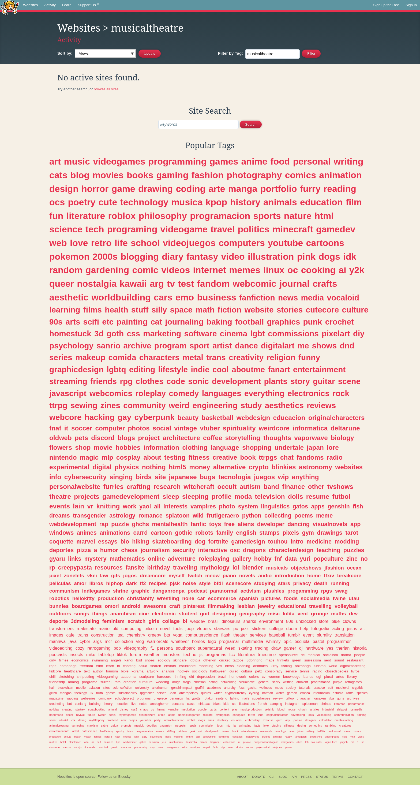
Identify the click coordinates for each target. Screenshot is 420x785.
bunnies (59, 606)
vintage (185, 428)
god (204, 613)
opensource (288, 655)
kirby (275, 666)
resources (108, 567)
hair (52, 688)
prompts (126, 725)
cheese (127, 736)
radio (335, 457)
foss (242, 688)
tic (363, 742)
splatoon (178, 515)
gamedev (335, 229)
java (73, 641)
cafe (70, 635)
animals (280, 202)
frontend (112, 720)
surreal (105, 682)
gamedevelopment (130, 496)
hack (117, 736)
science (65, 229)
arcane (204, 742)
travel (223, 229)
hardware (315, 648)
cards (212, 709)
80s (289, 621)
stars (284, 583)
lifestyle (173, 369)
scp (198, 736)
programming (177, 161)
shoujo (67, 736)
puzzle (120, 524)
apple (171, 714)
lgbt (257, 333)
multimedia (252, 641)
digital (102, 467)
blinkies (284, 467)
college (276, 628)
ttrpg (58, 405)
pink (306, 256)
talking (234, 698)
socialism (330, 655)
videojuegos (189, 243)
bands (308, 677)
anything (305, 477)
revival (80, 714)
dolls (295, 496)
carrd (140, 532)
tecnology (280, 731)
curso (234, 671)
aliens (246, 524)
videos (175, 270)
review (278, 698)
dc (303, 655)
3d (99, 333)
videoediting (60, 648)
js (200, 654)
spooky (120, 731)
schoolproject (124, 698)
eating (213, 682)
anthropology (188, 693)
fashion (208, 175)
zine (352, 558)
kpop (216, 202)
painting (132, 321)
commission (206, 725)
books (140, 175)
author (98, 671)
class (190, 704)
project (149, 437)
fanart (279, 369)
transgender (89, 515)
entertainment (319, 369)
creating (67, 709)
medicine (319, 541)
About (242, 777)
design (63, 189)
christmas (54, 747)
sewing (84, 405)
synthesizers (147, 714)
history (245, 202)
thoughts (277, 437)
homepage (68, 666)
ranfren (53, 742)
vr (90, 506)
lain (78, 506)
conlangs (237, 736)
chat (287, 457)
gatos (300, 506)
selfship (270, 709)
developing (156, 736)
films (92, 309)
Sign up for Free (386, 5)
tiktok (122, 654)
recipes (158, 583)
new (123, 720)
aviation (94, 688)
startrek (80, 709)
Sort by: (65, 53)
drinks (239, 747)
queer (61, 283)
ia (235, 725)
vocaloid (343, 297)
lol (235, 567)
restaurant (355, 660)
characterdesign (291, 550)
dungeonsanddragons (266, 742)
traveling (185, 567)
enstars (170, 666)
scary (276, 682)
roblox (122, 216)
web (58, 243)
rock (340, 393)
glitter (143, 742)
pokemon (69, 256)
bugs (207, 477)
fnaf (55, 428)
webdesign (253, 417)
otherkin (209, 660)
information (161, 447)
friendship (57, 682)
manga (242, 189)
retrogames (353, 682)
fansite (135, 567)
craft (174, 606)
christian (200, 682)
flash (225, 635)
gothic (183, 532)
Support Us (88, 5)
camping (276, 704)
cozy (80, 648)
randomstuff (334, 731)
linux (273, 270)
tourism (112, 671)
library (352, 677)
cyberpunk (154, 417)
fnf (278, 558)
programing (132, 229)
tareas (225, 731)
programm (55, 736)
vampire (173, 709)
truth (99, 693)
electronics (308, 393)
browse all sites (106, 89)
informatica (310, 428)
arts (73, 321)
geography (252, 613)
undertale (289, 447)
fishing (286, 666)
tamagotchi (301, 736)
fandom (213, 283)
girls (154, 621)
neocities (121, 704)
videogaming (107, 677)
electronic (164, 613)
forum (135, 654)
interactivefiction (174, 720)
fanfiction (257, 297)
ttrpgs (268, 457)
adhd (75, 731)
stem (230, 747)
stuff (139, 309)
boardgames (87, 606)
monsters (172, 654)
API (294, 777)
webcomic (254, 283)
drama (346, 655)
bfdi (218, 583)
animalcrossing (59, 725)
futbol (341, 496)
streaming (68, 381)
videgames (287, 742)
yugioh (344, 742)
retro (101, 243)
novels (247, 575)
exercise (268, 720)
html (323, 216)
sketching (66, 677)
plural (328, 677)
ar (93, 742)
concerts (178, 704)
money (199, 467)
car (201, 598)
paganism (166, 725)
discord (103, 437)
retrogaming (98, 648)
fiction (229, 309)
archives (353, 698)
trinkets (283, 660)
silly (159, 309)
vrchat (191, 720)
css (133, 333)
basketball (218, 417)
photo (227, 506)
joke (266, 725)
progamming (302, 591)
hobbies (127, 447)
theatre (60, 496)
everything (264, 393)
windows (61, 532)
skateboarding (172, 541)
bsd (139, 660)
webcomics (110, 393)
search (155, 666)
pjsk (175, 583)
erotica (305, 693)
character (303, 698)
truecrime (267, 654)
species (362, 693)
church (302, 709)
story (300, 381)
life (121, 243)
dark (131, 583)
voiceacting (324, 714)
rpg (126, 381)
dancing (298, 524)
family (224, 532)
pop (117, 648)
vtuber (210, 428)
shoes (150, 660)
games (223, 161)
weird (179, 405)
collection (124, 641)
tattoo (290, 698)
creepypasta (75, 567)
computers (242, 243)
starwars (222, 628)
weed (230, 648)
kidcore (55, 671)
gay (124, 417)
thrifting (180, 677)
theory (107, 704)
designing (224, 613)
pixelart (336, 333)
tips (118, 742)
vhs (219, 666)
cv (263, 677)
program (170, 345)
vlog (140, 641)
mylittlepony (96, 720)
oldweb (60, 437)
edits (185, 747)
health (116, 309)
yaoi (145, 506)
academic (214, 688)
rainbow (182, 731)
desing (301, 725)
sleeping (195, 496)
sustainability (127, 693)
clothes (150, 381)
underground (332, 736)
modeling (206, 666)
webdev (197, 621)
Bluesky (124, 777)
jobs (220, 725)
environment (271, 621)
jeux (164, 742)
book (248, 457)
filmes (63, 660)
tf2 (143, 583)
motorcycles (252, 736)
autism (249, 486)
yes (330, 648)
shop (83, 447)
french (262, 704)
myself (176, 575)
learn (110, 666)
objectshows (306, 568)
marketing (162, 333)
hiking (140, 541)
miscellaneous (249, 731)
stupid (206, 747)
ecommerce (222, 598)
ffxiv (329, 575)
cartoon (161, 532)
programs (144, 698)
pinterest (194, 606)
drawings (329, 532)
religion (281, 357)
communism (64, 591)
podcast (197, 591)
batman (267, 693)
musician (154, 742)
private (247, 742)
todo (86, 742)
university (142, 688)
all (157, 506)
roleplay (150, 393)
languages (221, 393)
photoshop (316, 736)
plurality (324, 635)
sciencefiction (122, 688)
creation (129, 682)
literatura (246, 654)
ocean (354, 568)
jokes (300, 731)
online (156, 558)
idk (349, 256)
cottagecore (172, 747)
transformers (61, 628)
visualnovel (247, 682)
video (233, 256)
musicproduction (251, 709)
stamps (269, 532)
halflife (321, 731)
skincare (179, 660)
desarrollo (191, 742)
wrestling (168, 598)
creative (224, 457)
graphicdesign (76, 369)
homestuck (70, 333)
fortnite (218, 541)
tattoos (238, 660)
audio (265, 575)
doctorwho (90, 747)
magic (89, 457)
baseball (277, 635)
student (188, 613)
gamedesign (248, 541)
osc (235, 550)
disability (222, 720)
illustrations (246, 704)
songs (81, 613)
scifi (91, 321)
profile (221, 496)
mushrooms (175, 742)
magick (139, 725)
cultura (246, 671)
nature (298, 216)
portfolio (278, 189)
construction (102, 635)
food (280, 161)
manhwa (57, 641)
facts (257, 725)
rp (52, 567)
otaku (209, 698)
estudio (338, 693)
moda (243, 496)
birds (144, 477)
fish (358, 506)
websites (349, 467)
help (304, 628)
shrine (120, 591)
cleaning (243, 666)
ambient (302, 682)
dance (246, 345)
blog (79, 175)
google (202, 709)
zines (110, 405)
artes (340, 677)
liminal (161, 709)
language (225, 447)
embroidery (252, 720)
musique (195, 747)
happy (288, 736)
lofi (307, 742)
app (355, 524)
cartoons (325, 243)
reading (340, 189)
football (249, 321)
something (315, 725)
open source (86, 777)
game (123, 189)
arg (157, 283)
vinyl (288, 720)
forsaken (319, 698)
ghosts (110, 693)
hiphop (114, 583)
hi (118, 666)
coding (191, 189)
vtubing (276, 725)
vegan (87, 736)
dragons (254, 550)
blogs (126, 437)
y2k (356, 270)
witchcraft (199, 486)
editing (142, 369)
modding (347, 541)
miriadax (203, 704)
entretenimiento (59, 731)
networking (228, 682)
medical (314, 655)
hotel (63, 742)
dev (353, 613)
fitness (199, 457)
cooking (318, 270)
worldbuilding (121, 297)
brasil (213, 621)
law (104, 575)
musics (357, 731)
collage (171, 621)
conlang (80, 704)
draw (276, 648)
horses (198, 641)
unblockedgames (189, 714)
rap (103, 524)
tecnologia (234, 477)
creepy (154, 635)
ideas (229, 666)
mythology (214, 567)
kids (226, 704)
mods (279, 688)
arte (217, 189)
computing (131, 628)
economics (80, 660)
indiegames (96, 591)
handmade (56, 714)
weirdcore (274, 428)
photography (254, 175)
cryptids (357, 688)
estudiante (187, 666)
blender (252, 567)
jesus (352, 628)
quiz (279, 720)
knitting (108, 506)
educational (292, 606)
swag (341, 591)
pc (235, 628)
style (205, 583)
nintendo (63, 457)
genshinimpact (181, 688)
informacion (321, 693)
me (303, 345)
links (74, 558)
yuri (305, 558)
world (333, 666)
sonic (198, 381)
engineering (215, 405)
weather (152, 654)
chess (129, 550)
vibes (361, 736)
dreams (59, 515)
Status (322, 777)
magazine (56, 698)
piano (229, 575)
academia (128, 677)
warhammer (130, 742)
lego (212, 641)
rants (350, 693)
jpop (190, 628)
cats (58, 175)
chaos (144, 709)
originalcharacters (336, 417)
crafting (139, 486)
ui (239, 742)
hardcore (164, 677)
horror (94, 189)
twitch (195, 575)
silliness (289, 725)
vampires (203, 506)
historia (360, 648)
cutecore (322, 309)
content (224, 709)
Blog (283, 777)
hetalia (108, 736)
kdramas (339, 703)
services (258, 635)
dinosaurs (231, 621)
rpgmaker (147, 693)
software (200, 333)
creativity (246, 357)
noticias (54, 709)
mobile (81, 688)
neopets (180, 725)
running (340, 583)
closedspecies (336, 671)
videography (135, 648)
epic (288, 641)
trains (82, 635)
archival (103, 747)
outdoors (60, 613)
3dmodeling (85, 621)
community (144, 405)
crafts (325, 283)
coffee (212, 437)
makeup (90, 357)
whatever (180, 641)
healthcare (72, 671)
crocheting (56, 704)
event (308, 635)
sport (199, 345)
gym (308, 532)
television (270, 496)
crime (161, 714)
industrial (328, 709)
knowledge (292, 677)
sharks (249, 621)
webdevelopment (72, 524)
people (359, 655)
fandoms (310, 457)
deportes (61, 550)
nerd (327, 660)
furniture (146, 682)
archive (137, 345)
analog (73, 682)
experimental (69, 467)
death (320, 583)
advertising (298, 714)
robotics (59, 598)
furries (113, 486)
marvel (85, 541)
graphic (140, 591)
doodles (152, 725)
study (251, 405)
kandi (129, 660)
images (56, 635)
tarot (351, 532)
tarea (292, 731)
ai (342, 270)
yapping (72, 698)
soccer (81, 428)
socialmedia (315, 598)
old (115, 628)
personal (312, 161)
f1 (152, 648)
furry (310, 189)
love (79, 243)
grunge (319, 613)
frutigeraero (223, 515)
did (191, 677)
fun (56, 216)
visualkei (236, 720)
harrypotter (194, 698)
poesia (298, 720)
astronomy (315, 467)
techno (189, 654)
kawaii (133, 283)
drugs (176, 682)
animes (86, 532)
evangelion (223, 714)
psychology (71, 345)
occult (227, 486)
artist (222, 345)
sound (339, 660)
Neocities (64, 777)
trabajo (77, 747)
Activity (50, 5)
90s (56, 321)
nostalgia (97, 283)
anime (254, 161)
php (223, 747)
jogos (130, 575)
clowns (349, 621)
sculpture (146, 677)
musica (186, 202)
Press (306, 777)
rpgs (326, 591)
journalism (155, 550)
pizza (84, 550)
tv (171, 283)
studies (266, 736)
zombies (108, 742)
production (111, 598)
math (205, 309)
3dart (172, 693)
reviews (321, 405)
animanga (303, 666)
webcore (65, 417)
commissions (293, 333)
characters (159, 357)
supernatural (210, 648)
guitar (324, 381)
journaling (184, 321)
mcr (108, 641)
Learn (67, 5)
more (347, 731)
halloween (218, 671)
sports (267, 216)
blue (336, 621)
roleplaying (213, 558)
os (152, 709)
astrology (122, 515)
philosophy (163, 216)
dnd (347, 345)
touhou (278, 541)
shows (324, 345)
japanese (183, 477)
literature (85, 216)
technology (144, 202)
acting (338, 628)
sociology (199, 671)
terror (251, 714)
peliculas (60, 583)
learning (64, 309)
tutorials (304, 688)
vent (303, 613)
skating (245, 648)
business (216, 297)
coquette (61, 541)
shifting (171, 731)
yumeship (78, 725)
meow (212, 575)
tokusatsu (317, 742)
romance (150, 515)
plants (275, 381)
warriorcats (157, 641)
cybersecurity (85, 477)
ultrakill (64, 720)
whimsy (273, 641)
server (161, 693)
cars (163, 297)
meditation (188, 709)
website (259, 309)
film (354, 202)
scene (349, 381)
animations (115, 532)
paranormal (224, 591)
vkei (92, 575)
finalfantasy (106, 731)
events (59, 506)
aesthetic (68, 297)
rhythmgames (127, 714)
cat (156, 321)
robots (204, 532)
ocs (57, 202)
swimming (100, 660)
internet (209, 270)
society (291, 688)
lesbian (246, 606)
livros (355, 671)
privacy (302, 583)
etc (108, 321)
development (236, 381)
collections (229, 742)
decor (69, 714)
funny (309, 357)
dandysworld (212, 731)
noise (189, 583)
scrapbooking (96, 709)
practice (319, 688)
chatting (129, 666)
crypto (259, 467)
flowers (60, 447)
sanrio (108, 345)
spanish (248, 598)
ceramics (176, 698)
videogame (184, 229)
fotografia (320, 628)
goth (115, 333)
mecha (67, 747)
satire (104, 725)
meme (324, 515)
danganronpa (168, 591)
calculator (325, 720)
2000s (105, 256)
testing (175, 457)
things (99, 613)
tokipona (277, 747)
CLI (271, 777)
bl (185, 621)
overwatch (266, 731)
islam (130, 731)
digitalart (277, 345)
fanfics (97, 736)
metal (192, 357)
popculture (328, 558)
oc (292, 270)
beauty (188, 417)
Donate (258, 777)
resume (317, 496)
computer (110, 428)
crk (73, 720)
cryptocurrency (235, 693)
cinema (233, 333)
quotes (206, 693)
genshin (339, 506)
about (152, 457)
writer (218, 693)
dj (301, 648)
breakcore (349, 575)
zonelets (74, 575)
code (176, 381)
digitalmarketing (353, 666)
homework (238, 677)
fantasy (202, 256)
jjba (331, 698)
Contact (355, 777)
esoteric (221, 698)
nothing (154, 467)
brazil (222, 677)
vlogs (201, 720)
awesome (155, 606)
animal (112, 709)
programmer (339, 641)
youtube (285, 243)
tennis (304, 671)
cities (299, 742)
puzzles (353, 550)
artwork (152, 671)
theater (240, 635)
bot (69, 704)
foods (291, 598)
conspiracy (273, 671)
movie (103, 447)
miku (90, 654)
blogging (140, 256)
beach (77, 736)
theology (80, 693)
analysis (168, 671)
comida (122, 357)
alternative (229, 467)
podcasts (58, 654)
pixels (291, 532)
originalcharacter (277, 714)
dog (200, 541)
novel (165, 628)
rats (117, 682)
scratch (136, 621)
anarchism (123, 613)
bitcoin (150, 628)
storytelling (242, 437)
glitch (53, 693)
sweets (160, 731)
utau (354, 598)
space (181, 309)
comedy (184, 393)
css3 (134, 709)
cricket (224, 660)
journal (294, 283)
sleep (171, 496)
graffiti (199, 688)
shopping (256, 447)
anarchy (229, 688)
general (263, 682)
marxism (92, 725)
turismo (319, 666)
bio (124, 541)
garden (292, 693)
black (235, 731)
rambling (330, 725)
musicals (277, 568)
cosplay (128, 457)
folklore (208, 714)
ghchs (140, 524)
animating (245, 725)
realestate (86, 628)
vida (260, 714)
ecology (164, 660)
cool (220, 369)
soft (330, 688)
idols (311, 714)
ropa (53, 666)
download (224, 736)
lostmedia (356, 709)
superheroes (261, 698)
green (296, 660)
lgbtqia (195, 660)
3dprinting (254, 660)
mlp (107, 457)
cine (144, 613)
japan (315, 447)
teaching (328, 550)
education (321, 202)
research (167, 486)
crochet (339, 321)
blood (281, 709)
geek (192, 731)
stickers (259, 628)
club (344, 736)
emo (184, 297)
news (288, 297)
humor (109, 550)
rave (160, 747)
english (246, 532)
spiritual (277, 736)
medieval (342, 688)
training (361, 714)
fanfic (198, 524)
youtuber (145, 720)
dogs (329, 256)
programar (229, 641)
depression (206, 677)
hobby (263, 558)
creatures (345, 725)
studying (264, 583)
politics (253, 229)
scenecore (238, 583)
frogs (186, 682)
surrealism (312, 660)
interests (175, 506)
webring (178, 736)
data (291, 558)
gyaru (57, 558)
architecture (181, 437)
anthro (189, 736)
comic (145, 270)
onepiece (160, 698)
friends (103, 381)
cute (108, 202)
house (291, 709)
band (271, 486)
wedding (162, 682)
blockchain (65, 688)
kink (136, 736)
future (91, 714)
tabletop (106, 654)
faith (215, 747)
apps (317, 506)
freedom (86, 666)
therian (343, 648)
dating (82, 720)
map (152, 747)
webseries (88, 698)
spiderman (310, 704)
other (316, 486)
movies (107, 175)
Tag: (230, 53)
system (248, 506)
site (160, 477)
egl (318, 677)
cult (200, 731)
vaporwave (311, 437)
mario (104, 628)
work (129, 506)
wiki (198, 515)
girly (52, 660)
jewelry (266, 606)
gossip (114, 747)
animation (340, 175)
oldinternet (75, 742)
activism (251, 591)
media (312, 297)
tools (177, 628)
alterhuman (160, 688)
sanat (52, 720)
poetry (81, 202)
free (229, 524)
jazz (245, 628)
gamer (290, 648)
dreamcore (153, 575)
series (60, 357)
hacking (100, 417)
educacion (289, 417)
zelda (114, 725)
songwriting (209, 736)
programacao (320, 682)
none (188, 598)
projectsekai (262, 747)
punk (312, 321)
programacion (220, 216)
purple (337, 682)
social (162, 428)
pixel (55, 575)
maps (269, 660)
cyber (85, 641)
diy (359, 333)
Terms (337, 777)
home (314, 575)
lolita (288, 613)
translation (345, 635)
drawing (155, 189)
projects (86, 496)
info (55, 477)
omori (112, 606)
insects (76, 654)
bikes (216, 704)
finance (293, 486)
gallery (241, 558)
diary (172, 256)
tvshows (340, 486)
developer (270, 524)
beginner (215, 742)
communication (344, 714)
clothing (194, 447)
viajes (133, 720)
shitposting (85, 677)
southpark (185, 648)
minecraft (292, 229)
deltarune (345, 428)
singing (121, 477)
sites (106, 688)
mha (352, 736)
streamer (126, 747)
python (251, 515)
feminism (113, 621)
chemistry (136, 635)
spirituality (239, 428)
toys (215, 524)
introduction (289, 575)
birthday (158, 567)
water (280, 693)
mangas (66, 693)
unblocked (306, 621)
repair (192, 725)
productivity (140, 747)
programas (215, 654)
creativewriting (344, 720)
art (55, 161)
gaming (172, 175)
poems (303, 515)
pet (352, 742)
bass (168, 736)
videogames (119, 161)
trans (216, 357)
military (310, 731)
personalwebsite (74, 486)
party (157, 720)
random (65, 270)
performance (356, 703)
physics (127, 467)
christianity (140, 598)
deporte (58, 621)
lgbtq (116, 369)
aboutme (248, 369)
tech (94, 229)
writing (348, 161)
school (145, 243)
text (87, 671)
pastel (318, 641)
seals (112, 714)
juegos (264, 477)
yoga (177, 635)
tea (121, 635)
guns (340, 698)
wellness (266, 688)
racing (317, 671)
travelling (320, 606)
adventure (182, 558)
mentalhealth (170, 524)
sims (211, 720)
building (94, 704)
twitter (102, 714)
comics (300, 175)
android (131, 606)
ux (91, 693)
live (134, 704)
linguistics (275, 506)
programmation (144, 731)
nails (245, 698)
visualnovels (330, 524)
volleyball (346, 606)
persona (165, 648)
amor (80, 583)
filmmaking (221, 606)
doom (291, 628)
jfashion (334, 568)
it (66, 428)
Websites (30, 5)
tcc (232, 654)
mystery (95, 558)
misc (274, 613)
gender (288, 747)
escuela (302, 641)
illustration (271, 256)
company (105, 698)
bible (125, 671)
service (291, 671)
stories (290, 309)
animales (260, 666)
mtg (228, 725)
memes (244, 270)
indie (200, 369)
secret (249, 747)
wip (283, 477)
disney (124, 709)
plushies (274, 591)
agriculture (331, 742)
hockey (183, 671)
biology (342, 437)
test (186, 283)
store (323, 621)
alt (362, 628)
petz (258, 671)
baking (219, 321)
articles (314, 709)
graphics (283, 321)
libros (96, 583)
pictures (271, 598)
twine (339, 598)
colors (254, 677)
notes (143, 704)
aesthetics (284, 405)
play (235, 709)
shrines (326, 704)
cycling (254, 693)
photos (139, 428)
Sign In (411, 5)
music (77, 161)
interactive (212, 550)
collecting (277, 515)
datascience (89, 731)
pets (81, 437)
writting (288, 682)
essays (107, 541)
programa (90, 682)
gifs (115, 575)
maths (338, 613)
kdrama (138, 671)
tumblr (294, 635)
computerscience (201, 635)
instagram (292, 704)
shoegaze (238, 714)
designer (310, 720)
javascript (68, 393)
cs (233, 704)
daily (144, 736)
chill (52, 677)
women (274, 677)
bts (167, 635)
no (364, 558)
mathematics (127, 558)
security (184, 550)
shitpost (342, 709)
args (97, 641)
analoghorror (159, 704)
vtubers (204, 628)
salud (142, 666)
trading (261, 648)
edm (99, 666)
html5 (177, 467)
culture (355, 309)
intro (297, 541)
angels (116, 660)
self (99, 742)
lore (333, 447)
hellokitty (83, 598)
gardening (107, 270)
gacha (252, 688)
